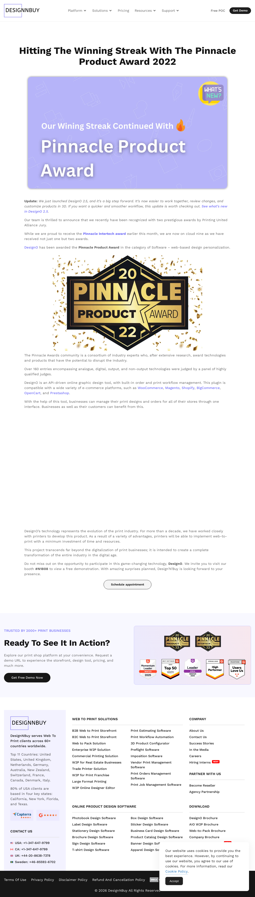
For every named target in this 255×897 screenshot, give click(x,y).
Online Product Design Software (104, 806)
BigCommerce (208, 388)
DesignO (31, 247)
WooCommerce (150, 388)
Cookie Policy (176, 871)
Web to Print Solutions (95, 719)
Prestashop (59, 393)
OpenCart (32, 393)
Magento (172, 388)
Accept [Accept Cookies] (174, 881)
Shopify (188, 388)
